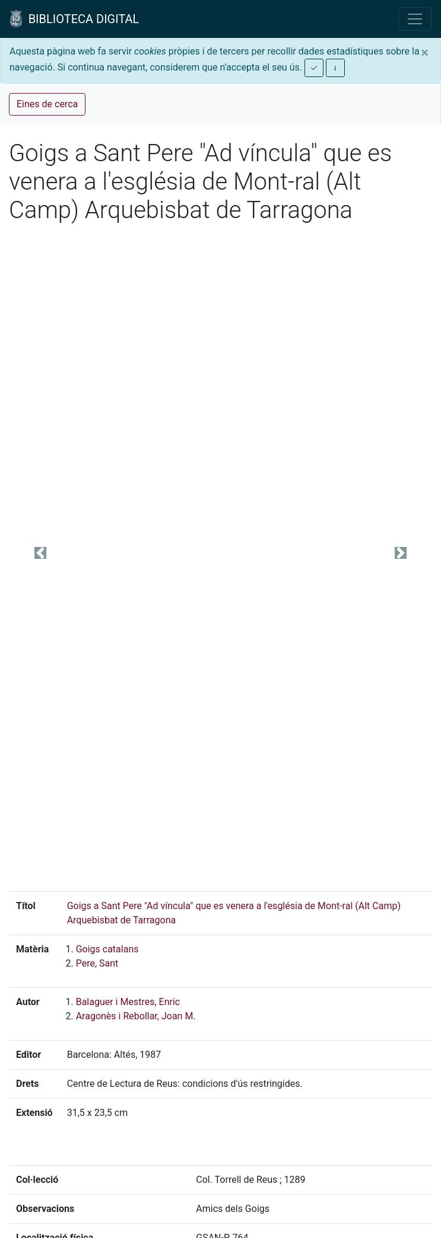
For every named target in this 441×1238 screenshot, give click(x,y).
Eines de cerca (47, 104)
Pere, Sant (97, 963)
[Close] (424, 53)
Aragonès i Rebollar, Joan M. (136, 1016)
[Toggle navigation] (415, 19)
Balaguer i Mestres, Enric (128, 1001)
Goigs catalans (107, 949)
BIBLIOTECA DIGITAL (74, 19)
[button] (40, 553)
